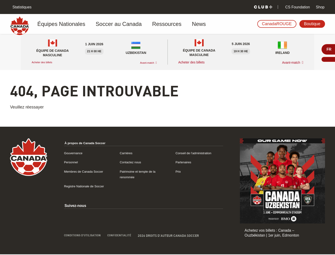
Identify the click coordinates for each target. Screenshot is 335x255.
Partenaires (184, 162)
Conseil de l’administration (196, 153)
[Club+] (263, 7)
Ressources (143, 24)
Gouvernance (75, 153)
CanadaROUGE (277, 23)
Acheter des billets (45, 62)
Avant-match (145, 62)
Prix (178, 171)
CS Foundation (297, 7)
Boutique (312, 23)
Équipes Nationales (59, 24)
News (169, 24)
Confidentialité (125, 241)
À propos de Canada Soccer (89, 143)
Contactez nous (132, 162)
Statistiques (21, 7)
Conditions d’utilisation (84, 241)
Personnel (72, 162)
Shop (319, 7)
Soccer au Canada (105, 24)
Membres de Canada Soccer (87, 171)
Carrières (127, 153)
